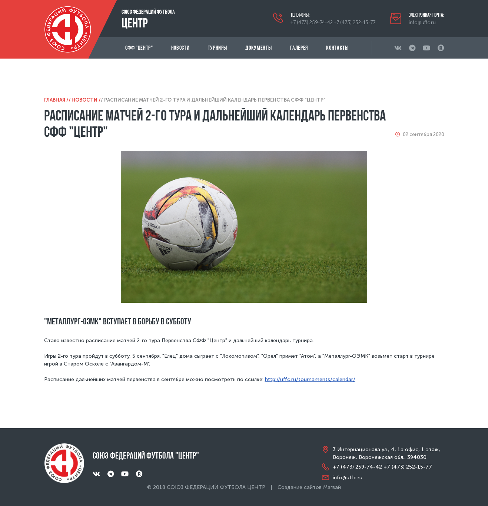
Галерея (299, 47)
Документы (258, 47)
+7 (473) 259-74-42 (312, 22)
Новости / (86, 100)
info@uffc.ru (422, 22)
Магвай (332, 487)
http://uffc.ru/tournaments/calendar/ (310, 379)
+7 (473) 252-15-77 (354, 22)
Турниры (217, 47)
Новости (180, 47)
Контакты (337, 47)
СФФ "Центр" (139, 47)
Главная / (56, 100)
